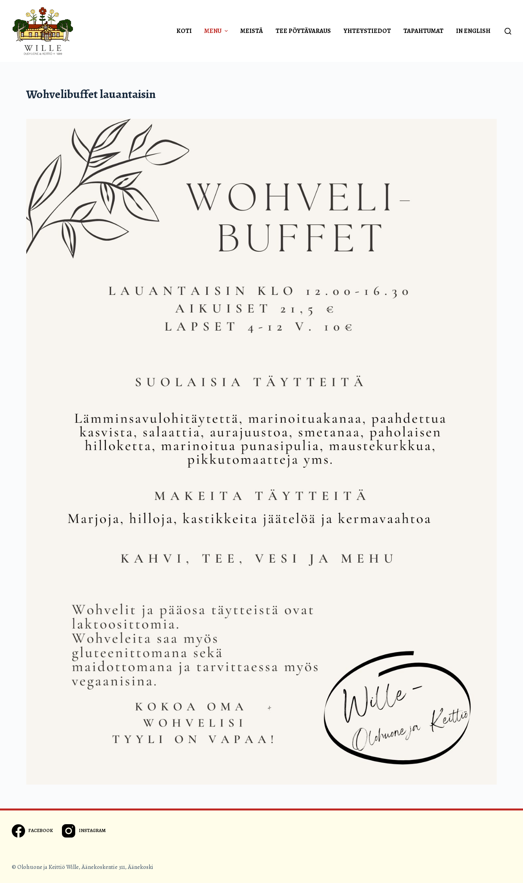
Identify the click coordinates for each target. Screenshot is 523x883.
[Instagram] (83, 831)
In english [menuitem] (473, 31)
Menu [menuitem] (217, 31)
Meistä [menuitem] (251, 31)
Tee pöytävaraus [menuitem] (303, 31)
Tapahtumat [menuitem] (423, 31)
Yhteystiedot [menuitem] (367, 31)
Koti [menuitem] (184, 31)
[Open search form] (508, 31)
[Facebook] (32, 831)
